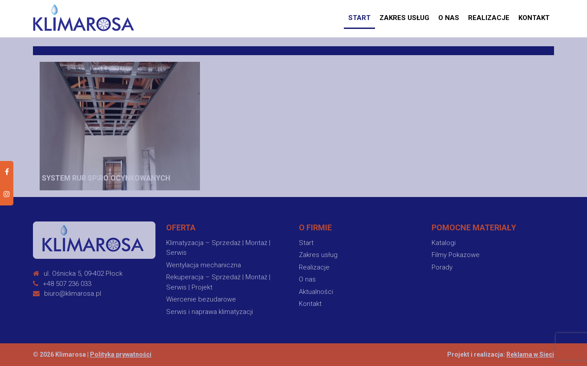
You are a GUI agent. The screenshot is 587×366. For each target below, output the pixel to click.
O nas (448, 18)
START (359, 18)
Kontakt (534, 18)
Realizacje (489, 18)
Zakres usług (404, 18)
